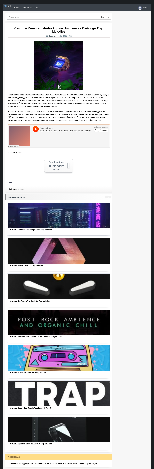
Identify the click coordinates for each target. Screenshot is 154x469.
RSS (46, 8)
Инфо (24, 8)
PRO (11, 7)
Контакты (35, 8)
